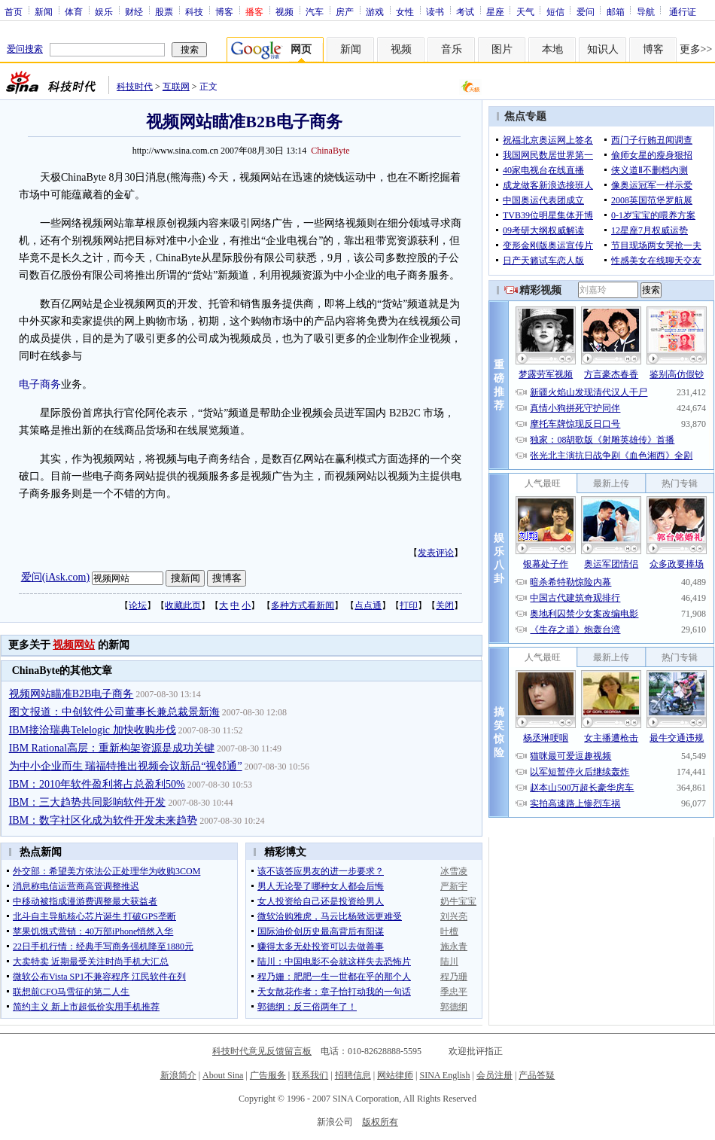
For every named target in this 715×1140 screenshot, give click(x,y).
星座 (495, 11)
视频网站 (74, 645)
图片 (502, 49)
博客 (224, 11)
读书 (435, 11)
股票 (164, 11)
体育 (74, 11)
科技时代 (135, 86)
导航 (646, 11)
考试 (465, 11)
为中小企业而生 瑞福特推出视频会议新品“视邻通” (125, 766)
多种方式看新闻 (302, 605)
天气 (525, 11)
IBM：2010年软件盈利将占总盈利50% (97, 784)
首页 (14, 11)
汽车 (315, 11)
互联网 (176, 86)
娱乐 (104, 11)
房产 (345, 11)
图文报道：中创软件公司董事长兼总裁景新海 (114, 712)
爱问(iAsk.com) (55, 577)
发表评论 (436, 552)
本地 (552, 49)
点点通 (368, 605)
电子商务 (40, 384)
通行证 (682, 11)
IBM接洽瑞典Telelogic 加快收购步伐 (92, 730)
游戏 (375, 11)
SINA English (444, 1075)
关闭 (445, 605)
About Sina (222, 1075)
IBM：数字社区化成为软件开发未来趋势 (103, 820)
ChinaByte (330, 150)
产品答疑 (537, 1075)
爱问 (586, 11)
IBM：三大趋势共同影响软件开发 (87, 802)
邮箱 (616, 11)
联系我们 (310, 1075)
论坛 (138, 605)
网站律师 (395, 1075)
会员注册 (494, 1075)
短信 (555, 11)
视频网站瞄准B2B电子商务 (71, 694)
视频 (284, 11)
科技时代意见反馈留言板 (262, 1051)
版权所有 (380, 1122)
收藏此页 (183, 605)
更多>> (696, 49)
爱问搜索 (25, 49)
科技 (194, 11)
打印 (409, 605)
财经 (134, 11)
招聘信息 (353, 1075)
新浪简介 (178, 1075)
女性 (405, 11)
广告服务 (268, 1075)
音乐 (451, 49)
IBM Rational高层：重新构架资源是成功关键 (111, 748)
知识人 (603, 49)
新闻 (44, 11)
